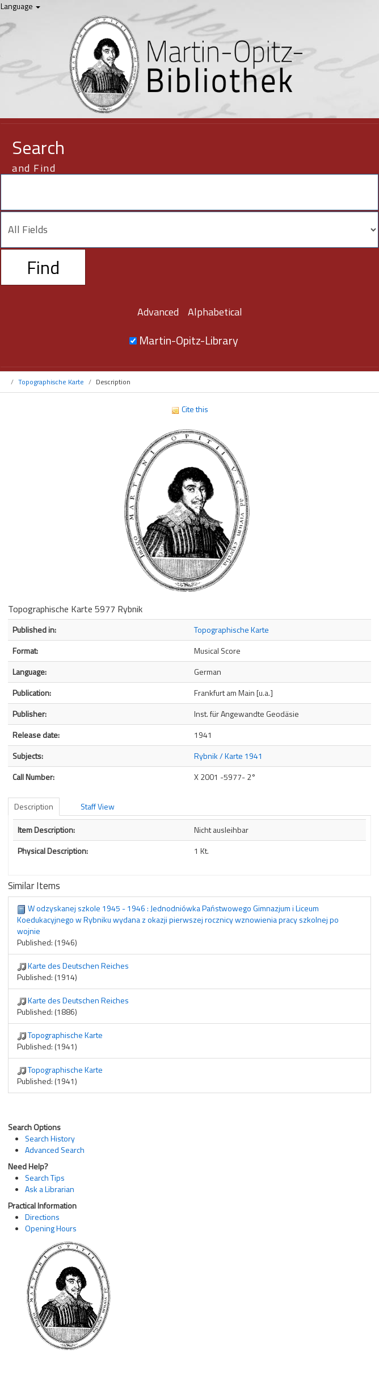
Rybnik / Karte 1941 (228, 756)
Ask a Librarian (49, 1189)
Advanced (158, 311)
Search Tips (45, 1178)
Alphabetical (215, 311)
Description (33, 806)
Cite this (189, 409)
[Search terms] (189, 192)
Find (43, 267)
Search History (50, 1138)
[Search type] (189, 229)
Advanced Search (55, 1150)
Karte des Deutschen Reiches (78, 966)
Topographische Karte (51, 381)
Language (20, 6)
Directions (42, 1217)
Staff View (98, 806)
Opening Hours (51, 1228)
